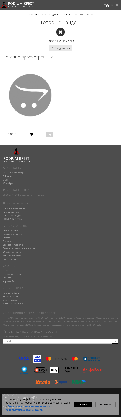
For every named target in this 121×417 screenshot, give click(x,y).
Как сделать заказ (12, 255)
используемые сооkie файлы (24, 409)
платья (66, 14)
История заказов (11, 296)
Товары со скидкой (12, 215)
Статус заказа (10, 258)
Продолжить (60, 48)
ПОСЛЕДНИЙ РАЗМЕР (14, 218)
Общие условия (11, 230)
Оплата (6, 237)
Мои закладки (10, 300)
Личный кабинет (11, 292)
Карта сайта (9, 281)
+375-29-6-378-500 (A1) (14, 172)
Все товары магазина (14, 208)
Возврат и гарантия (13, 244)
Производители (11, 211)
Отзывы (7, 277)
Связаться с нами (12, 274)
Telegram (7, 176)
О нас (6, 270)
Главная (32, 14)
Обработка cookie (12, 251)
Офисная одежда (50, 14)
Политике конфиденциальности (28, 406)
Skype (6, 179)
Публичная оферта (13, 234)
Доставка (7, 241)
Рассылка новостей (13, 303)
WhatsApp (8, 183)
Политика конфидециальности (19, 248)
